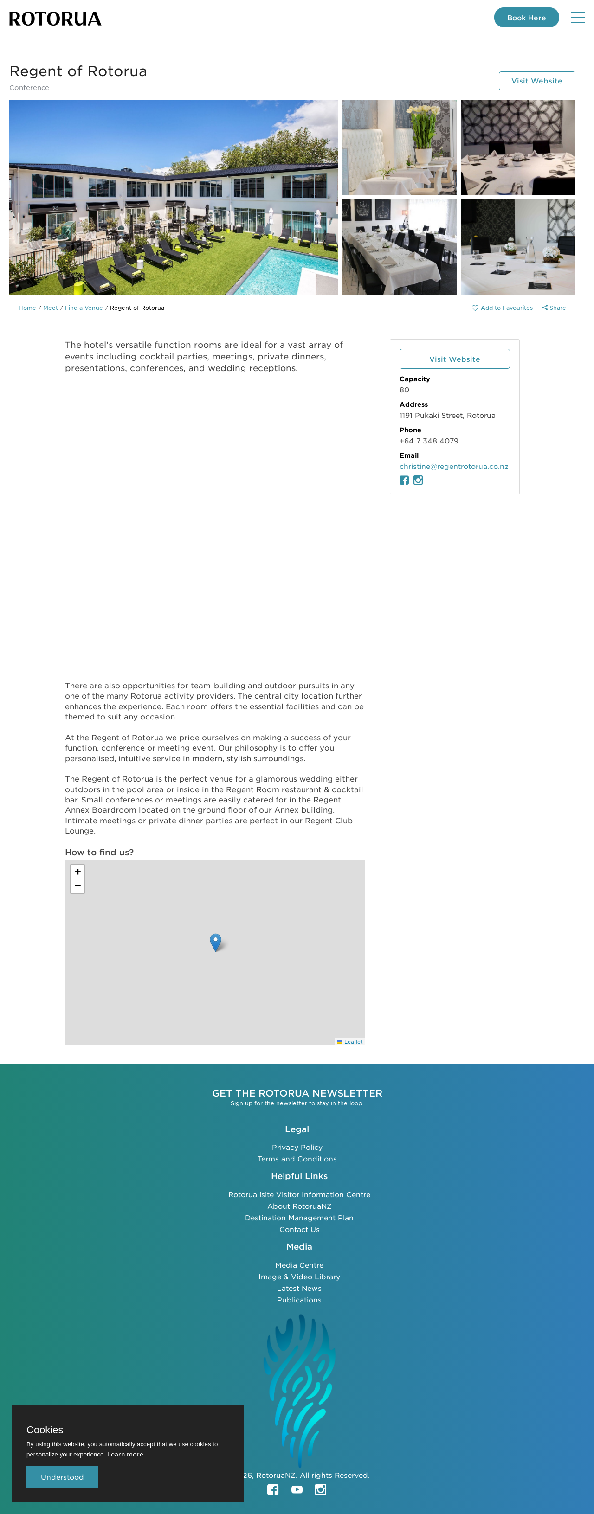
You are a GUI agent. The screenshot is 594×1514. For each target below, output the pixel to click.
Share (554, 307)
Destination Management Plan (299, 1216)
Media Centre (299, 1264)
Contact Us (299, 1228)
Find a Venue (84, 307)
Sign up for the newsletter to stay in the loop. (297, 1102)
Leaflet (350, 1041)
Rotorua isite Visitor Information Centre (299, 1193)
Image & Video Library (299, 1275)
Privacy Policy (297, 1146)
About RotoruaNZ (299, 1205)
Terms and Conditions (297, 1158)
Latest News (299, 1287)
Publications (299, 1299)
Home (27, 307)
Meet (50, 307)
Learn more (125, 1454)
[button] (215, 942)
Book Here (525, 17)
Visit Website (535, 80)
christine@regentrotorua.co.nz (454, 466)
